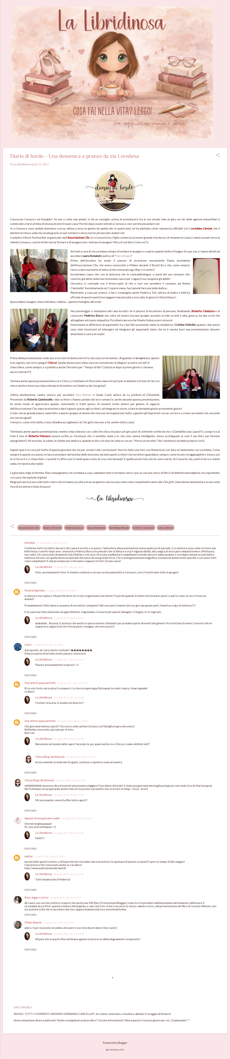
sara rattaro (165, 527)
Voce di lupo (123, 255)
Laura (27, 644)
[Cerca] (225, 9)
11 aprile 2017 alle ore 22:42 (72, 683)
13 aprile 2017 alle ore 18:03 (49, 856)
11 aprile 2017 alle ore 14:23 (68, 567)
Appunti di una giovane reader (42, 818)
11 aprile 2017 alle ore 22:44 (72, 721)
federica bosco (74, 527)
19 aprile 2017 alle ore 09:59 (58, 922)
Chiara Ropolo (33, 922)
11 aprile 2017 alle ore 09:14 (51, 542)
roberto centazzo (143, 527)
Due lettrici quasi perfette (40, 682)
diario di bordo (52, 527)
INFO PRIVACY (23, 1007)
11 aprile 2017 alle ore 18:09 (61, 590)
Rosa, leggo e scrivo (36, 897)
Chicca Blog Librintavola (50, 756)
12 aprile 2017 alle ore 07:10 (70, 780)
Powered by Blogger (115, 1042)
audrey (28, 856)
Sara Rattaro (83, 394)
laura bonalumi (96, 527)
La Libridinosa (43, 566)
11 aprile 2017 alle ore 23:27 (68, 659)
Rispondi (30, 582)
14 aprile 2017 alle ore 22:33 (65, 897)
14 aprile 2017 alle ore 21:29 (68, 794)
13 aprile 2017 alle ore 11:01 (76, 818)
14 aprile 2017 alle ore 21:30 (68, 874)
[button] (218, 155)
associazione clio (29, 527)
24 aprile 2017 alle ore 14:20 (68, 933)
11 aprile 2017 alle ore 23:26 (68, 618)
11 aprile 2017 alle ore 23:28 (68, 697)
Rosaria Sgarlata (34, 590)
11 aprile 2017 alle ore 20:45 (48, 644)
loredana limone (119, 527)
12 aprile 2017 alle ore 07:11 (81, 756)
